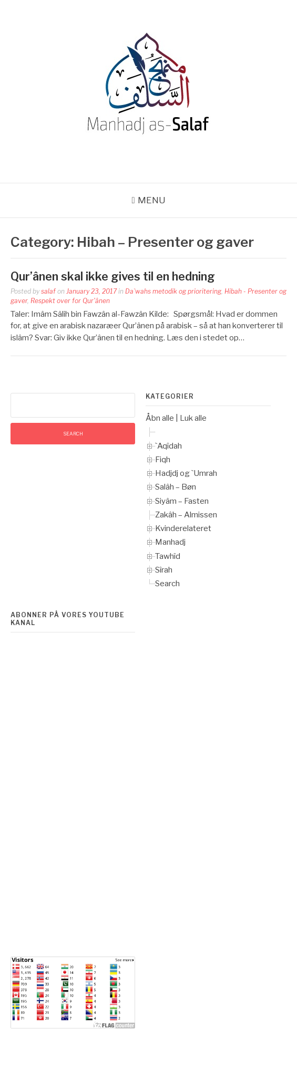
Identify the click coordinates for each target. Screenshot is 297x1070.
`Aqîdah (168, 446)
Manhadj (170, 542)
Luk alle (193, 418)
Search (167, 583)
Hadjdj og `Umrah (186, 473)
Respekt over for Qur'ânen (70, 301)
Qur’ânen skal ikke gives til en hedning (113, 276)
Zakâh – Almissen (186, 515)
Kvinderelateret (183, 528)
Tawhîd (167, 556)
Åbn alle (160, 418)
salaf (48, 291)
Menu (152, 200)
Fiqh (162, 459)
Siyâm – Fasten (182, 501)
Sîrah (163, 570)
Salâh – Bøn (175, 487)
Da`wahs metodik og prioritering (173, 291)
